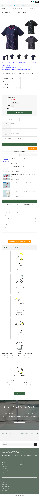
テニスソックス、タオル (27, 380)
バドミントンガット (20, 312)
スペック (11, 119)
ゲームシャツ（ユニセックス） (8, 353)
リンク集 (3, 474)
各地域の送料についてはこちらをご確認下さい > (19, 241)
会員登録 (21, 464)
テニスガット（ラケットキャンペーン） (12, 208)
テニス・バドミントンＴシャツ (8, 357)
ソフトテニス (6, 218)
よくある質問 (4, 490)
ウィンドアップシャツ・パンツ (24, 357)
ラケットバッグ (8, 377)
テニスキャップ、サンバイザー (28, 377)
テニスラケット (19, 265)
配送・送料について (6, 433)
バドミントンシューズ (19, 334)
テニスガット (19, 267)
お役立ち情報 (4, 466)
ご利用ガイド (4, 482)
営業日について (34, 433)
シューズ (5, 224)
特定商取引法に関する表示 (6, 486)
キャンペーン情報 (5, 464)
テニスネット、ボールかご (27, 382)
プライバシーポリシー (6, 488)
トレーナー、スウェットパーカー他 (25, 353)
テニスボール (19, 269)
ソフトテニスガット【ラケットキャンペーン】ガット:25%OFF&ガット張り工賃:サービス (19, 205)
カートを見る (22, 468)
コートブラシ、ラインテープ (27, 384)
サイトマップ (4, 472)
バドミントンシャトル (19, 314)
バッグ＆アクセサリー (8, 230)
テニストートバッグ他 (9, 380)
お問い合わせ (19, 420)
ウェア (5, 227)
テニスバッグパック (9, 382)
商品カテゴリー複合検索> (19, 151)
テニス (5, 215)
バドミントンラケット (19, 310)
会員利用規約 (4, 484)
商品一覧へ (19, 393)
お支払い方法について (24, 434)
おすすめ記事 (28, 154)
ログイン (21, 466)
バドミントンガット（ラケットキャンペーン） (13, 212)
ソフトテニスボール (20, 292)
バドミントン (6, 221)
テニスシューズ (19, 332)
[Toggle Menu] (37, 1)
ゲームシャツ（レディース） (8, 355)
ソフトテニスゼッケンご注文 (7, 470)
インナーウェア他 (21, 355)
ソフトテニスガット (20, 289)
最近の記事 (11, 154)
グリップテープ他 (8, 384)
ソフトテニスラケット (19, 287)
